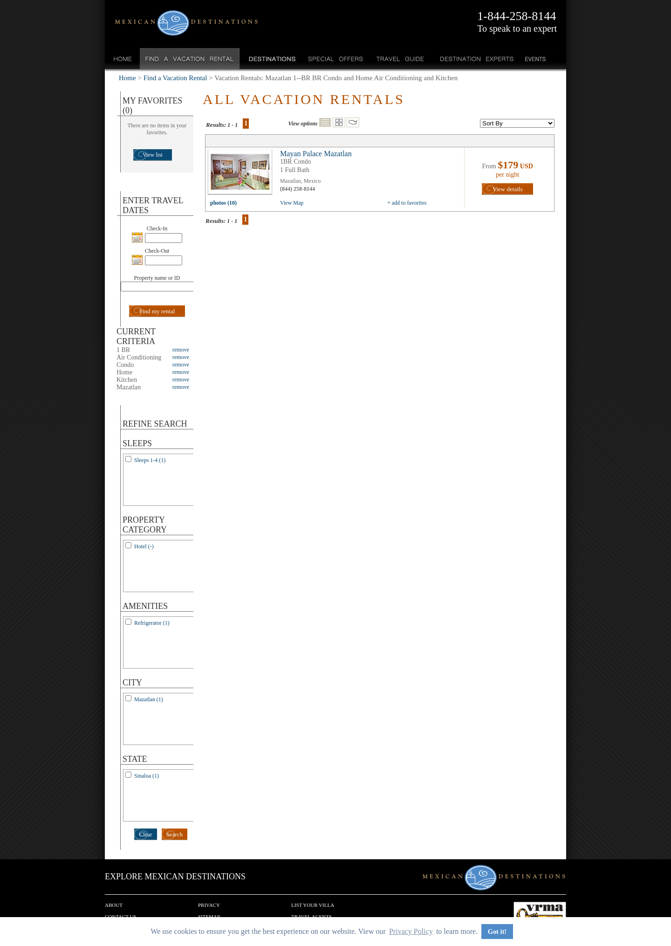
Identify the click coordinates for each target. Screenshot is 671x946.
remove (180, 349)
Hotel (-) (144, 546)
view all (242, 174)
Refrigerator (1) (152, 623)
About (114, 905)
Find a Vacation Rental (190, 58)
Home (123, 58)
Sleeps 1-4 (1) (149, 460)
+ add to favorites (406, 203)
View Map (291, 203)
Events (534, 58)
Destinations (271, 58)
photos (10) (223, 203)
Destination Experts (474, 58)
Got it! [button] (497, 931)
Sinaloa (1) (146, 776)
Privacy (209, 905)
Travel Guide (400, 58)
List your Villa (312, 905)
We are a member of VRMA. (540, 916)
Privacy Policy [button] (411, 931)
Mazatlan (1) (148, 699)
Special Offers (335, 58)
